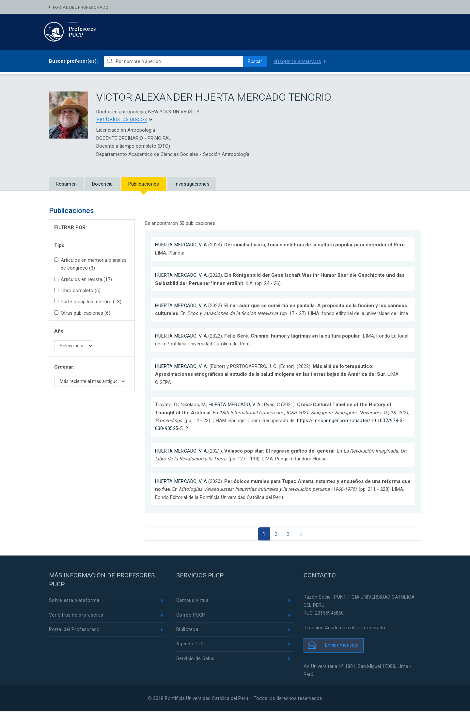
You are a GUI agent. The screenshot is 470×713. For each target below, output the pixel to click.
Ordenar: (64, 367)
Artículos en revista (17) (83, 279)
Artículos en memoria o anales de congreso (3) (90, 264)
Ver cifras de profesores (76, 617)
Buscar (253, 61)
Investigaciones (192, 184)
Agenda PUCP (191, 647)
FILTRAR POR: (70, 227)
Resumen (66, 184)
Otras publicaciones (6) (82, 313)
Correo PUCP (191, 617)
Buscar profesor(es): (73, 61)
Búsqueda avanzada (299, 61)
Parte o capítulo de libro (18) (87, 302)
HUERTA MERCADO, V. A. (182, 245)
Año (59, 331)
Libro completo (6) (77, 290)
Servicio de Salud (195, 661)
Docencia (102, 184)
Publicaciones (143, 184)
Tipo (59, 245)
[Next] (303, 534)
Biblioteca (187, 632)
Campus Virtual (193, 602)
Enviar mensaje (342, 646)
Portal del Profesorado (81, 7)
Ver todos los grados (121, 119)
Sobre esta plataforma (74, 602)
